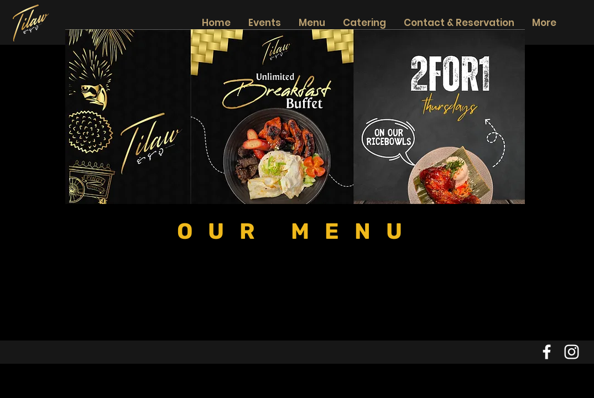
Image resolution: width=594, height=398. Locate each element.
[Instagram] (571, 352)
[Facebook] (546, 352)
